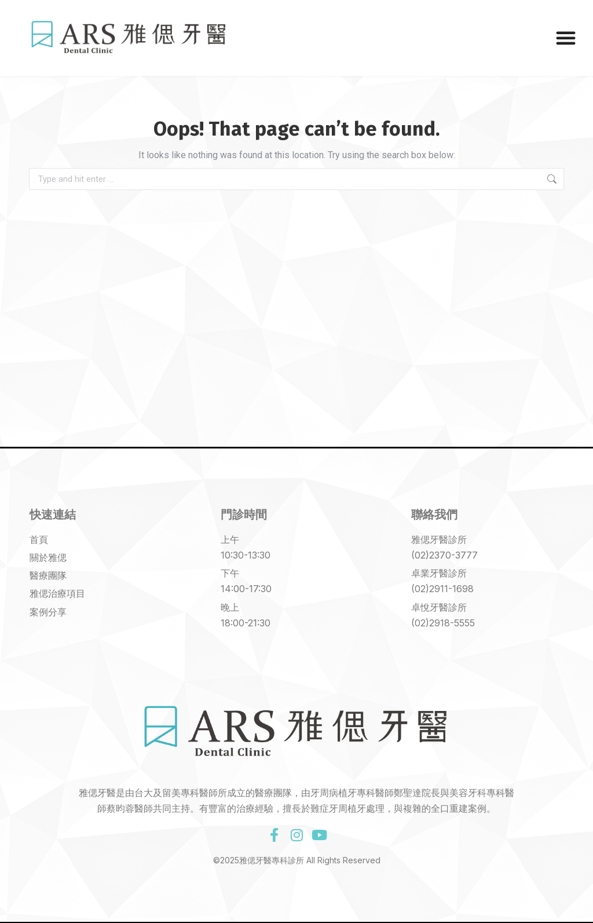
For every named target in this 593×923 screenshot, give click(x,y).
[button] (565, 37)
